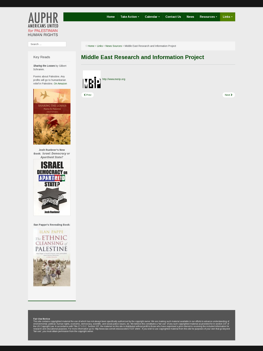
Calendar (152, 16)
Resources (208, 16)
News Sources (114, 46)
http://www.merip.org (113, 79)
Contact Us (173, 16)
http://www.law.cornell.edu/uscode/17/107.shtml (117, 329)
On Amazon (60, 83)
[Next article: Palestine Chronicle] (228, 95)
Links (228, 16)
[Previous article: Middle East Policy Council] (87, 95)
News (190, 16)
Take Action (129, 16)
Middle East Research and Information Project (142, 57)
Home (111, 16)
